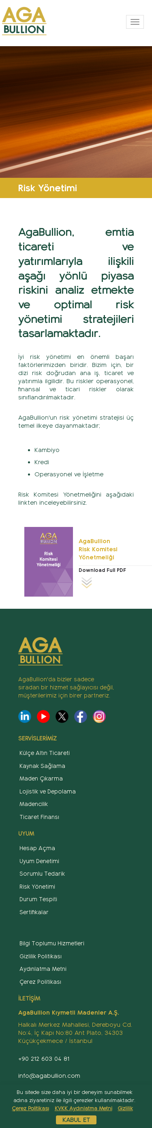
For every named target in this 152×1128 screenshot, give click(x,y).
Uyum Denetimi (39, 861)
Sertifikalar (34, 912)
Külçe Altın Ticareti (44, 753)
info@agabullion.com (49, 1075)
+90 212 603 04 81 (43, 1058)
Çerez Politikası (40, 982)
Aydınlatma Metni (42, 969)
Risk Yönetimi (37, 886)
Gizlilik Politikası (40, 956)
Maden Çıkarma (41, 778)
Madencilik (33, 804)
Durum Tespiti (38, 899)
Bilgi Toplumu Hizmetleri (51, 943)
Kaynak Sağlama (42, 766)
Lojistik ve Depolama (47, 791)
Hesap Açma (37, 848)
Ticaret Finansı (39, 817)
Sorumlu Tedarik (42, 873)
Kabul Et (76, 1120)
